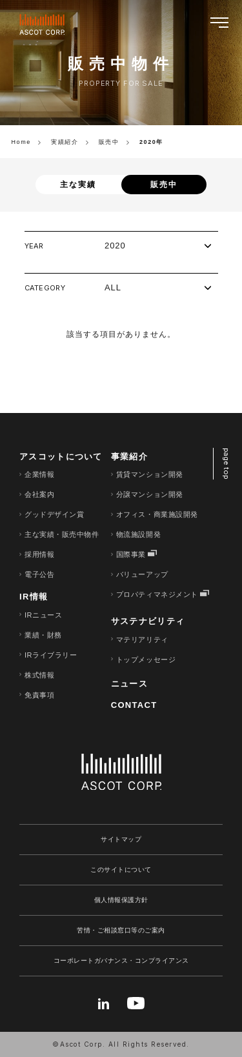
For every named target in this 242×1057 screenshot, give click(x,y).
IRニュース (43, 615)
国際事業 (131, 554)
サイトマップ (121, 839)
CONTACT (134, 705)
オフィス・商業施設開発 (157, 514)
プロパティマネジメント (157, 594)
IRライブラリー (51, 655)
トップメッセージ (146, 659)
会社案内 (39, 494)
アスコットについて (61, 456)
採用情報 (39, 554)
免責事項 (39, 695)
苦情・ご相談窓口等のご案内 (121, 930)
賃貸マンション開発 (149, 474)
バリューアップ (142, 574)
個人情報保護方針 (121, 899)
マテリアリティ (142, 639)
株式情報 (39, 675)
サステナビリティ (148, 621)
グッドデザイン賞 (54, 514)
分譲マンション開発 (149, 494)
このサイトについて (121, 869)
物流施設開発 (138, 534)
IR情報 (33, 596)
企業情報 (39, 474)
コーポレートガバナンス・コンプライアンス (121, 960)
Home (22, 142)
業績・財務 (43, 635)
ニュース (129, 684)
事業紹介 (129, 456)
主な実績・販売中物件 (62, 534)
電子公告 (39, 574)
